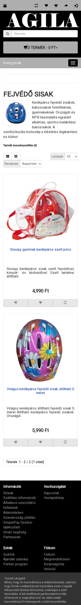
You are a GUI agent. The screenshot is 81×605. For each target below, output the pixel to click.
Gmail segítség (14, 532)
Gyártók (9, 554)
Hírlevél (50, 569)
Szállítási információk (19, 498)
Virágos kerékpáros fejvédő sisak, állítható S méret (40, 391)
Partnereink (12, 537)
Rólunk (8, 493)
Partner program (15, 564)
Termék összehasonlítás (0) (20, 145)
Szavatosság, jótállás (19, 518)
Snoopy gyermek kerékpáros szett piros (40, 250)
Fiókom (49, 554)
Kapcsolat (51, 493)
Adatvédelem (13, 513)
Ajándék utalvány (15, 559)
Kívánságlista (54, 564)
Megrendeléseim (57, 559)
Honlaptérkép (54, 498)
